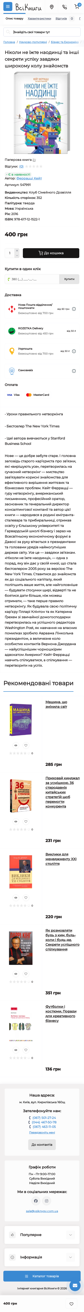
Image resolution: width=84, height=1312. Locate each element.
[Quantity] (10, 253)
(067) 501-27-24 (44, 1118)
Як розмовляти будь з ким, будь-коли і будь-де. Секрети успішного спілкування (62, 939)
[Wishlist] (26, 745)
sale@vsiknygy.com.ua (42, 1211)
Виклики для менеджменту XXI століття (61, 859)
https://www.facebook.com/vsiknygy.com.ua (36, 1201)
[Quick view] (16, 745)
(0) (21, 166)
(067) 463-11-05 (44, 1127)
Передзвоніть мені (42, 1132)
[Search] (8, 32)
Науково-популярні (33, 42)
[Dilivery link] (74, 309)
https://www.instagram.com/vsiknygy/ (46, 1201)
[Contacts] (64, 6)
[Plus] (17, 250)
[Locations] (51, 6)
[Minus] (17, 255)
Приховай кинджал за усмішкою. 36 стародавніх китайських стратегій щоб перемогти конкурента (62, 792)
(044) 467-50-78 (44, 1122)
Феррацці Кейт (29, 178)
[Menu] (7, 6)
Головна (9, 42)
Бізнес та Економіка (65, 42)
